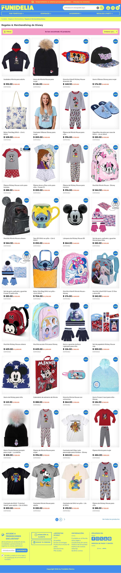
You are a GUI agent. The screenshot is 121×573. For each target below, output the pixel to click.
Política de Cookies (78, 547)
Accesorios (74, 13)
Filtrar (9, 32)
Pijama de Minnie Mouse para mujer (44, 451)
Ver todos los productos (111, 519)
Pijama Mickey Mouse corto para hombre (15, 186)
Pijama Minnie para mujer (102, 450)
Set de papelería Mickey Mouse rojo (104, 345)
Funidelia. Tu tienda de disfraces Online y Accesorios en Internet (17, 7)
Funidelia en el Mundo (80, 538)
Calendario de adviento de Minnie (45, 397)
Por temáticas (15, 13)
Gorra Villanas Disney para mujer (104, 79)
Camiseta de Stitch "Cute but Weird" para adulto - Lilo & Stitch (16, 504)
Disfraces (45, 13)
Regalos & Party (104, 13)
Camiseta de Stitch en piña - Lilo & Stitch (74, 504)
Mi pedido (57, 540)
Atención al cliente (42, 535)
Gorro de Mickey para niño (13, 397)
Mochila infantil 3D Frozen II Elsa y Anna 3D (105, 292)
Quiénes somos (77, 551)
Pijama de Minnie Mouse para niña (73, 133)
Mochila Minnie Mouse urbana (14, 238)
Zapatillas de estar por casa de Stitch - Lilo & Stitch (104, 133)
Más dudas (58, 551)
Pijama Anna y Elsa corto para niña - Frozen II (44, 186)
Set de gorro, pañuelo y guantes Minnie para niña (104, 239)
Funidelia (4, 19)
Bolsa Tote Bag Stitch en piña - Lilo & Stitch (44, 292)
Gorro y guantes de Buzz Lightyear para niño (72, 345)
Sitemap (75, 549)
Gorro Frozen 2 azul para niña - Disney (104, 398)
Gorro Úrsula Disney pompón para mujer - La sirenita (14, 451)
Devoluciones (58, 549)
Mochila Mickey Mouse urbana (15, 344)
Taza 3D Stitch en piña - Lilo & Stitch (44, 239)
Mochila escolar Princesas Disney (45, 344)
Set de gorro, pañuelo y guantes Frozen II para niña (15, 292)
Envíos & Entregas (60, 542)
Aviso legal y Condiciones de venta (79, 541)
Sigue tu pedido (41, 542)
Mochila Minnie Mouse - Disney (104, 185)
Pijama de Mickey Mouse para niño (103, 504)
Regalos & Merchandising (16, 19)
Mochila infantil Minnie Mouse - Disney (74, 292)
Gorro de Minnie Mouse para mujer (43, 80)
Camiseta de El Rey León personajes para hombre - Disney (75, 451)
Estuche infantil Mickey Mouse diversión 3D (74, 80)
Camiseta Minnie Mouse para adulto (43, 504)
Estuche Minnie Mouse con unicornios (72, 398)
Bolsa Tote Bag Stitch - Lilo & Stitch (14, 133)
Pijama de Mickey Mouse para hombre (74, 186)
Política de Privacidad (79, 545)
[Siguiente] (64, 519)
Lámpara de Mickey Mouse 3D (74, 238)
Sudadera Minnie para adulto (14, 79)
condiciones (10, 557)
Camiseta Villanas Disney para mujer (44, 133)
